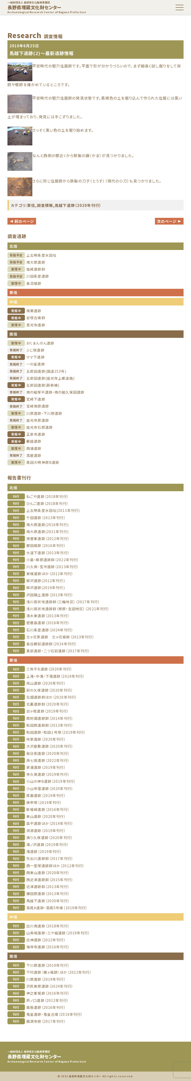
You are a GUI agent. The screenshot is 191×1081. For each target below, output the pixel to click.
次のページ (169, 221)
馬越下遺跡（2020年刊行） (78, 205)
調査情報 (45, 205)
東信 (31, 205)
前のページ (21, 221)
